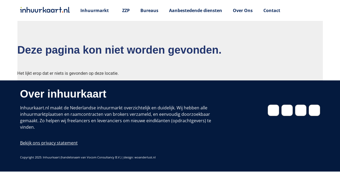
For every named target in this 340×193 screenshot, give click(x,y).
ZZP (126, 10)
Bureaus (149, 10)
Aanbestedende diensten (195, 10)
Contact (271, 10)
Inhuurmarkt (95, 10)
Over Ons (243, 10)
